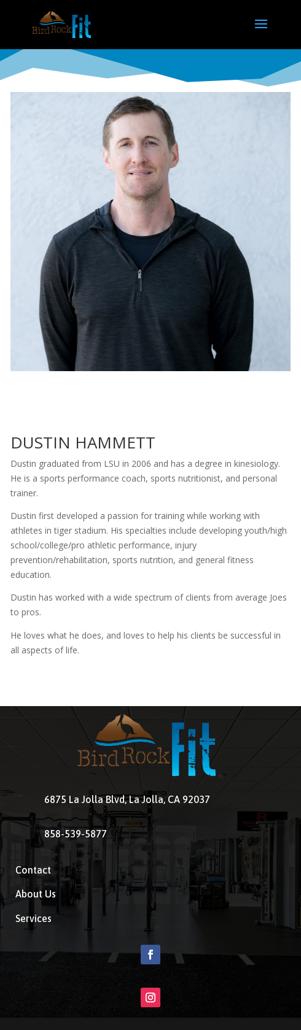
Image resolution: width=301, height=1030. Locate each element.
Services (33, 918)
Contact (33, 869)
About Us (35, 893)
